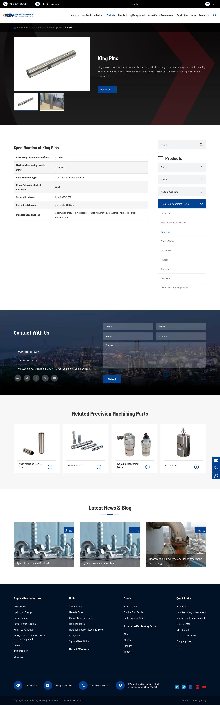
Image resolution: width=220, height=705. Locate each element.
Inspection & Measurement (161, 15)
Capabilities (182, 15)
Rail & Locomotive (23, 629)
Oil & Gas (18, 656)
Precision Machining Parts (50, 27)
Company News (184, 641)
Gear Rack (165, 278)
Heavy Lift (19, 645)
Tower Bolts (75, 606)
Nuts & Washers (169, 191)
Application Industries (92, 15)
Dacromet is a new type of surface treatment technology (175, 561)
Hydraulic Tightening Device (174, 287)
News (193, 15)
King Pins (69, 27)
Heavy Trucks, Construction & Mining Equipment (29, 637)
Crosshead (166, 250)
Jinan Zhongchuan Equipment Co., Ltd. (44, 700)
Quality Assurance (186, 635)
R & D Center (183, 623)
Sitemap (186, 700)
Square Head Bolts (79, 641)
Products (110, 15)
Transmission (21, 650)
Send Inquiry (31, 685)
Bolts (164, 167)
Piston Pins (166, 213)
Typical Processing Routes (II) (34, 563)
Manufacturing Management (131, 15)
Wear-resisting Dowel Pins (173, 222)
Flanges (164, 259)
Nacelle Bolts (76, 612)
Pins (126, 634)
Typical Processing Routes (98, 563)
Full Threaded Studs (134, 618)
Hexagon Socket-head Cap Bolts (86, 629)
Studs (164, 179)
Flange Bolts (76, 635)
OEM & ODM (182, 629)
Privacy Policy (199, 700)
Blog (178, 647)
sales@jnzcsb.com (47, 4)
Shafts (127, 640)
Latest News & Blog (110, 507)
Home (20, 27)
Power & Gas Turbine (25, 623)
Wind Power (20, 606)
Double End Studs (133, 612)
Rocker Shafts (167, 241)
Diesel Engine (21, 618)
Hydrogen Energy (23, 612)
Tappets (165, 268)
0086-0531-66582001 (15, 4)
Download (135, 3)
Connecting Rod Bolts (81, 618)
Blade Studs (130, 606)
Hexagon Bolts (77, 623)
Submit (112, 379)
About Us (75, 15)
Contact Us (204, 15)
